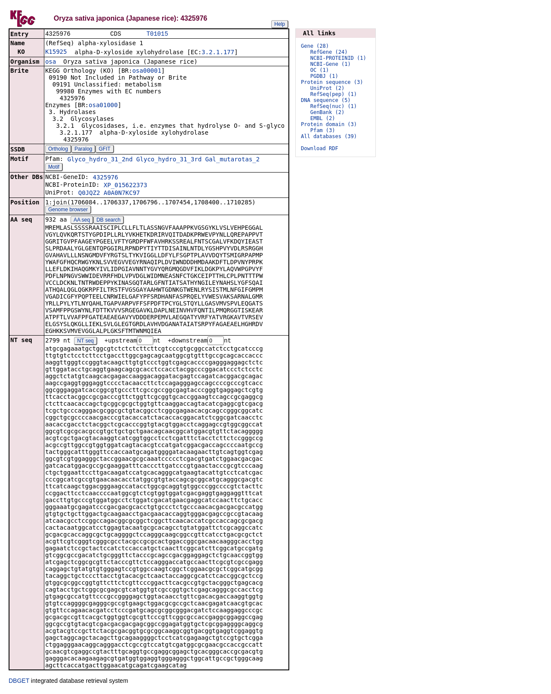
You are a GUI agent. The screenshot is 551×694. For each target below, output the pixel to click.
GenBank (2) (327, 112)
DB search (108, 221)
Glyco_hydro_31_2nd (100, 160)
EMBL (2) (322, 118)
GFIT (104, 150)
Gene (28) (315, 46)
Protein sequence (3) (332, 82)
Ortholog (58, 150)
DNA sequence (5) (326, 100)
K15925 (56, 52)
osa (50, 62)
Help (279, 24)
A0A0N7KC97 (122, 193)
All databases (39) (329, 136)
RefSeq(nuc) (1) (333, 106)
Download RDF (319, 148)
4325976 (105, 178)
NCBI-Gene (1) (330, 64)
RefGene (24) (329, 52)
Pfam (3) (322, 130)
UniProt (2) (327, 88)
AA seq (82, 221)
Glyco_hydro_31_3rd (169, 160)
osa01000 (103, 105)
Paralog (83, 150)
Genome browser (68, 210)
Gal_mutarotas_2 (232, 160)
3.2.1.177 (217, 52)
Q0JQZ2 (89, 193)
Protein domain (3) (329, 124)
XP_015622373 (125, 185)
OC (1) (319, 70)
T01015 (157, 34)
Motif (53, 168)
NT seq (85, 342)
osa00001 (146, 71)
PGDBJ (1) (324, 76)
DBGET (19, 682)
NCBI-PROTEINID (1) (338, 58)
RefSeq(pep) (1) (333, 94)
